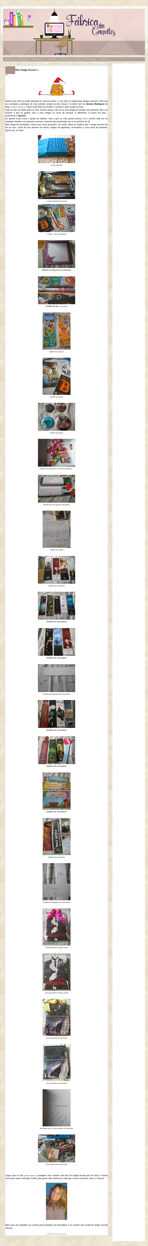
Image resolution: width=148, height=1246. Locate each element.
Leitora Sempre (17, 107)
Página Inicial (9, 59)
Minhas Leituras (22, 59)
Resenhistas (52, 59)
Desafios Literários (38, 59)
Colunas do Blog (65, 59)
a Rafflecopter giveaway (56, 1234)
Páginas (103, 59)
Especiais (77, 59)
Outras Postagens (90, 59)
